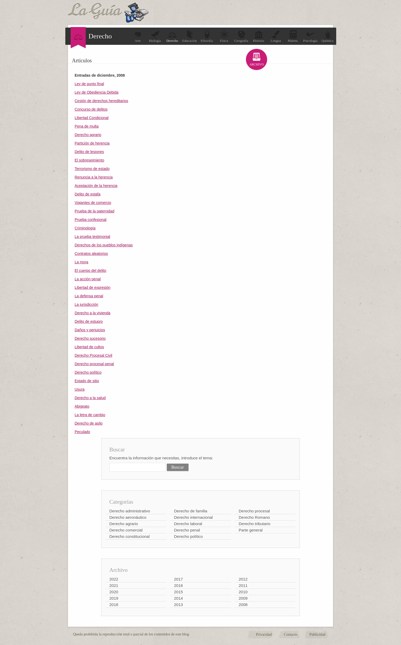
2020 (113, 592)
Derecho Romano (254, 517)
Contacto (290, 635)
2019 (113, 598)
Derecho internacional (193, 517)
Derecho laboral (188, 523)
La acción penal (88, 279)
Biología (155, 36)
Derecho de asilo (89, 423)
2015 (178, 592)
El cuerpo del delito (90, 270)
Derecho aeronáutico (127, 517)
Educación (189, 36)
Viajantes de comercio (93, 203)
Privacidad (264, 635)
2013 (178, 604)
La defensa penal (89, 296)
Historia (258, 36)
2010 (243, 592)
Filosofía (206, 36)
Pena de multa (87, 126)
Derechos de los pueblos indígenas (104, 245)
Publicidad (317, 635)
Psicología (310, 36)
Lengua (276, 36)
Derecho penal (187, 530)
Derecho (172, 36)
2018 (113, 604)
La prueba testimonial (92, 236)
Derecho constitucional (129, 536)
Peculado (82, 432)
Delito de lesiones (89, 152)
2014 (178, 598)
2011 (243, 585)
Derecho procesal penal (94, 364)
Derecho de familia (190, 511)
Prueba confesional (90, 219)
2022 (113, 579)
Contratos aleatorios (91, 253)
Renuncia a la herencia (94, 177)
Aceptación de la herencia (96, 186)
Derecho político (88, 372)
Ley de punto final (89, 84)
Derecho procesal (254, 511)
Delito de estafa (87, 194)
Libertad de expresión (92, 287)
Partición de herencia (92, 143)
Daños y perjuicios (90, 330)
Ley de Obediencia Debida (96, 92)
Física (224, 36)
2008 (243, 604)
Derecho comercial (126, 530)
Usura (79, 389)
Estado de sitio (87, 381)
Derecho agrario (88, 135)
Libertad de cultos (89, 347)
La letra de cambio (90, 415)
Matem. (293, 36)
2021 (113, 585)
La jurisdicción (86, 304)
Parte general (251, 530)
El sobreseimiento (89, 160)
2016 (178, 585)
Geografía (241, 36)
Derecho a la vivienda (92, 313)
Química (328, 36)
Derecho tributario (254, 523)
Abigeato (82, 406)
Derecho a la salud (90, 398)
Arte (138, 36)
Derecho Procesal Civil (93, 355)
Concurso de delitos (91, 109)
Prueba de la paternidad (94, 211)
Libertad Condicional (92, 118)
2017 (178, 579)
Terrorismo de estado (92, 169)
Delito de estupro (89, 321)
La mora (81, 262)
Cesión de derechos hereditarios (101, 101)
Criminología (85, 228)
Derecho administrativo (129, 511)
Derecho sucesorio (90, 338)
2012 (243, 579)
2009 (243, 598)
